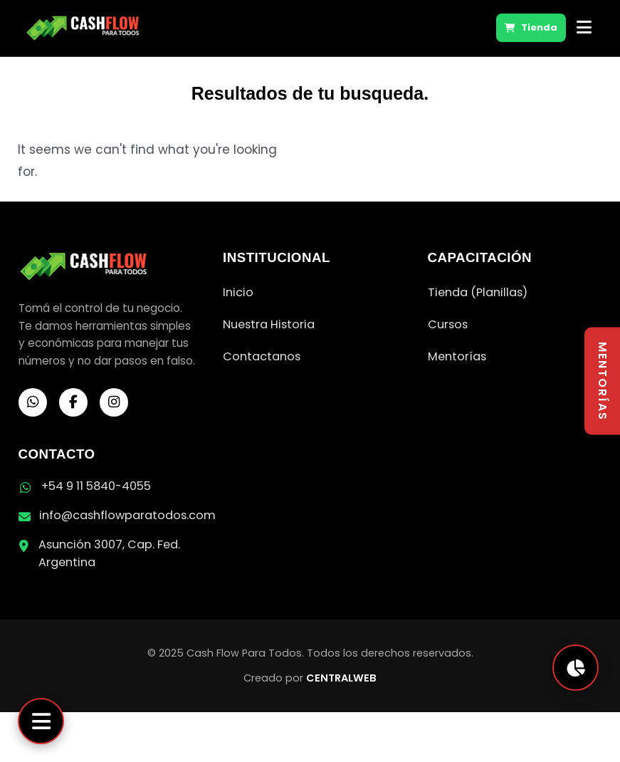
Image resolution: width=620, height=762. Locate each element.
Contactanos (261, 356)
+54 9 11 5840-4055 (96, 486)
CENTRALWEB (341, 678)
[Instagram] (114, 402)
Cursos (448, 324)
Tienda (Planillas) (477, 292)
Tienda (531, 27)
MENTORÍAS (602, 381)
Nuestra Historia (269, 324)
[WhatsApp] (33, 402)
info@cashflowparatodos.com (127, 515)
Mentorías (457, 356)
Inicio (238, 292)
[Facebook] (73, 402)
